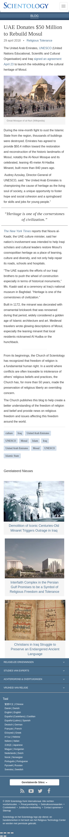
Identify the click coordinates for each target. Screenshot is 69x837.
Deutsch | (13, 724)
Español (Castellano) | (20, 716)
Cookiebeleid (9, 807)
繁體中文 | (14, 704)
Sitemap (7, 810)
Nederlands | (14, 753)
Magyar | (14, 749)
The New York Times (17, 231)
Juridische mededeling (30, 807)
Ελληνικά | (13, 732)
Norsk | (14, 757)
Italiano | (12, 741)
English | (13, 712)
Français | (13, 728)
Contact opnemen (52, 807)
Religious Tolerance (39, 40)
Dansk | (12, 708)
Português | (16, 761)
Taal (5, 698)
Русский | (14, 765)
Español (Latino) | (18, 720)
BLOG (34, 15)
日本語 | (14, 745)
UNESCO (45, 48)
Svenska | (14, 769)
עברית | (12, 737)
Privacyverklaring (29, 804)
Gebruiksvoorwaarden (51, 804)
